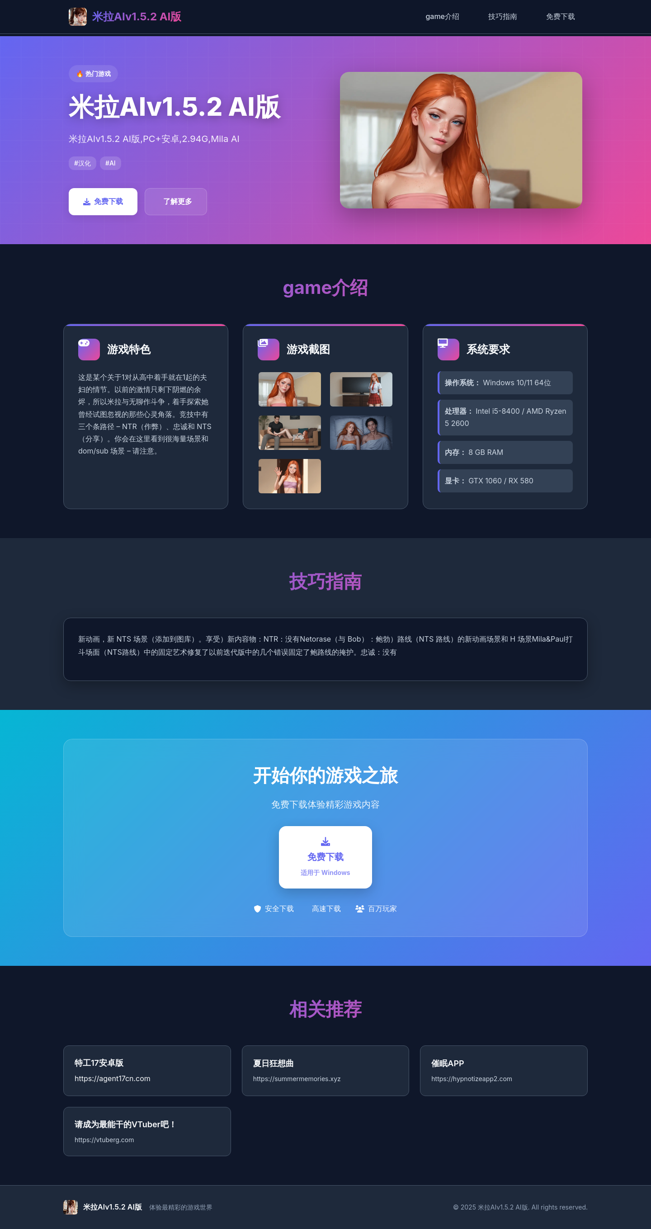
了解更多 (177, 201)
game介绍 (442, 16)
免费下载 (560, 16)
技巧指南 (502, 16)
